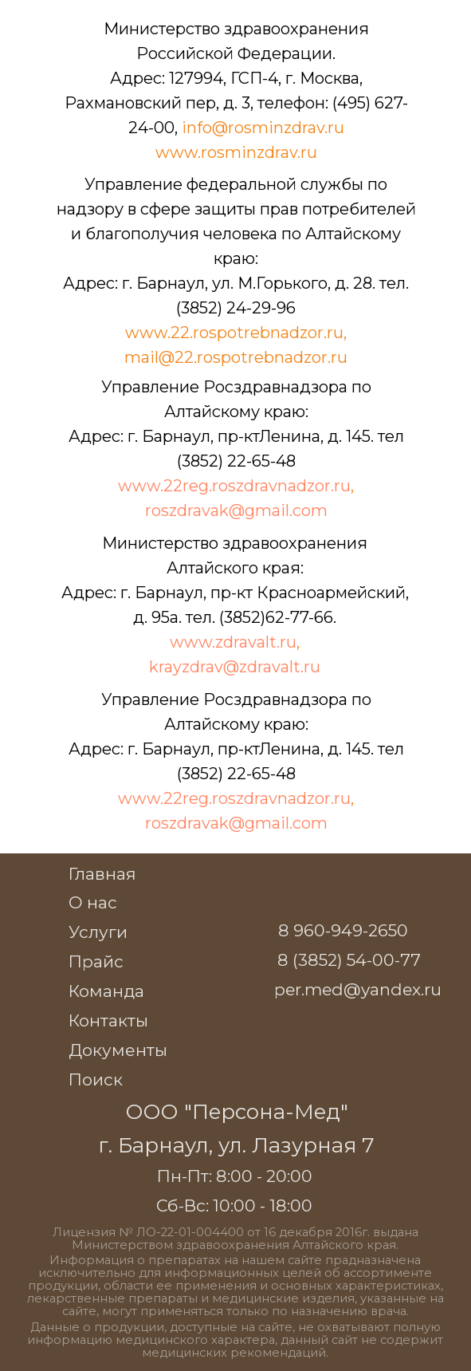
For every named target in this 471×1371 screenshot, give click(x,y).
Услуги (98, 932)
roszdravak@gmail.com (236, 510)
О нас (93, 902)
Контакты (108, 1020)
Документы (118, 1050)
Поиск (96, 1079)
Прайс (96, 961)
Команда (106, 991)
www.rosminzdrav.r (231, 152)
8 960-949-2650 (343, 930)
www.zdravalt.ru (233, 642)
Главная (102, 874)
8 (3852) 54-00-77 (349, 960)
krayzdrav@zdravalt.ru (234, 666)
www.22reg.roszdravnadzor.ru (234, 485)
